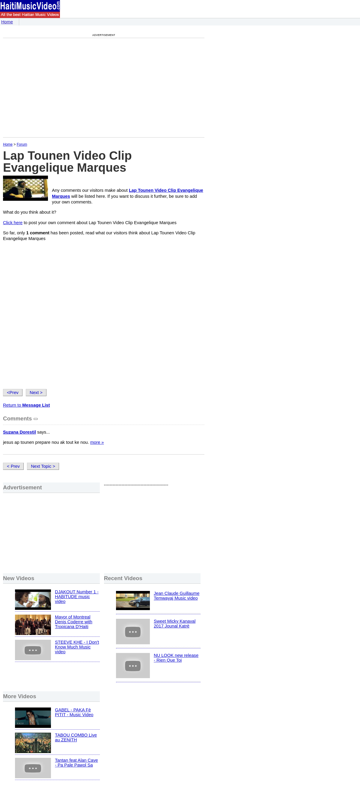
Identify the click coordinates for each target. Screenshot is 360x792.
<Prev (13, 392)
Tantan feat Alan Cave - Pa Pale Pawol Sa (76, 762)
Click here (12, 222)
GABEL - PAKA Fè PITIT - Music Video (74, 712)
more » (97, 442)
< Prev (13, 466)
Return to (26, 405)
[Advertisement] (53, 87)
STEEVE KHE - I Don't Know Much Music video (77, 647)
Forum (22, 144)
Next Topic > (43, 466)
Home (7, 21)
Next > (36, 392)
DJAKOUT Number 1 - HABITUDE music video (77, 596)
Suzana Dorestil (19, 432)
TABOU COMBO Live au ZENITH (76, 737)
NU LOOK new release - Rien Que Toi (176, 658)
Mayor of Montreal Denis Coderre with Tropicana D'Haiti (73, 622)
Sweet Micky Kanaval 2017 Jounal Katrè (174, 623)
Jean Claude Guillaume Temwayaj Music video (176, 596)
